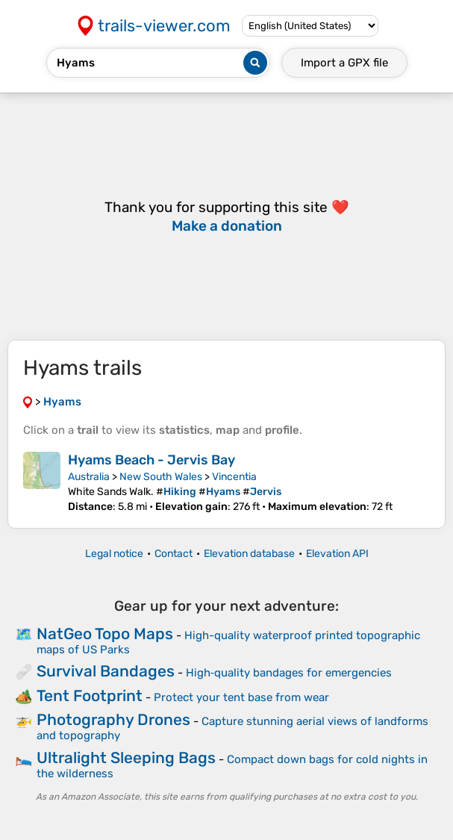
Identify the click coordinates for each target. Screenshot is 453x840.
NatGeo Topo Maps (105, 633)
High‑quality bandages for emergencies (289, 672)
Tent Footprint (90, 695)
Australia (89, 476)
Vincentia (234, 476)
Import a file (344, 62)
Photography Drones (113, 719)
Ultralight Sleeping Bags (126, 757)
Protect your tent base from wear (241, 697)
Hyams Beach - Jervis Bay (151, 460)
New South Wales (160, 476)
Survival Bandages (106, 671)
